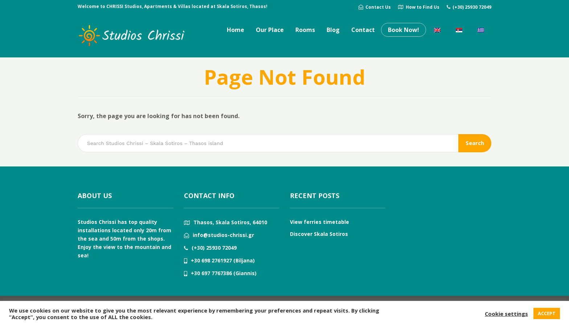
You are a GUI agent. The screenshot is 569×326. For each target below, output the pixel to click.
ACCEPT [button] (547, 313)
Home (235, 30)
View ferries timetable (319, 221)
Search (475, 142)
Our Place (270, 30)
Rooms (305, 30)
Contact (363, 30)
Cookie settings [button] (506, 313)
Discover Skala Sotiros (319, 233)
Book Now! (403, 29)
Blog (333, 30)
